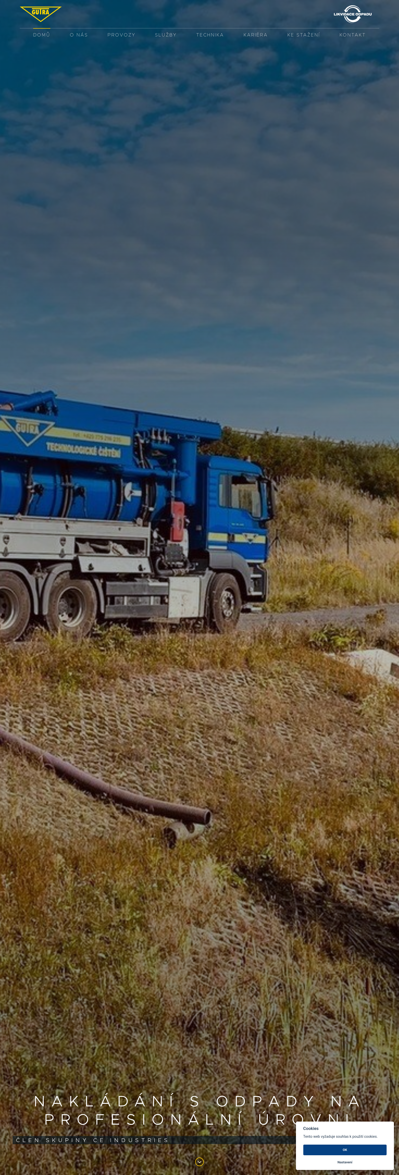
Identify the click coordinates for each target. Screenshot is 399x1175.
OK (345, 1150)
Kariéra (256, 35)
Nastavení (344, 1162)
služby (166, 35)
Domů (41, 35)
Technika (210, 35)
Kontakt (353, 35)
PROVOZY (121, 35)
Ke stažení (303, 35)
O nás (79, 35)
